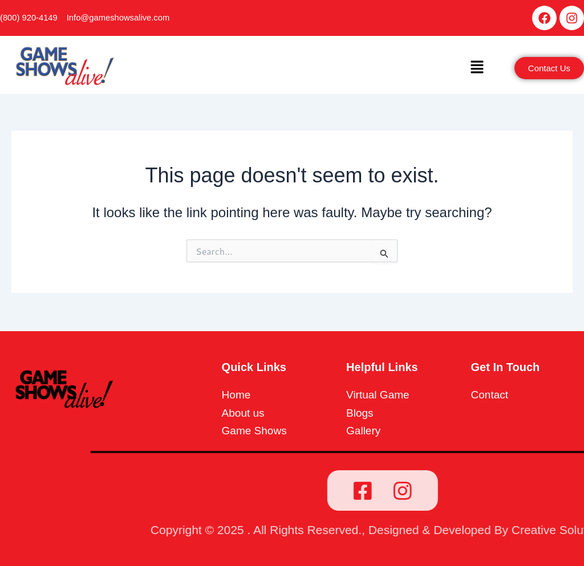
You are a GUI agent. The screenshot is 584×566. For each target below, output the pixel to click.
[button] (476, 69)
